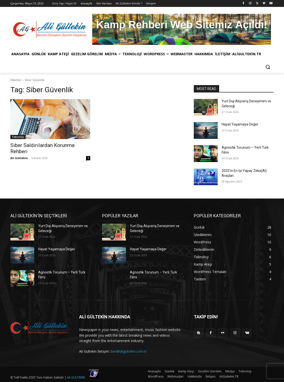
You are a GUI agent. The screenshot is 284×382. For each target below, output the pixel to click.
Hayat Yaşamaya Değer (240, 124)
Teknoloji (18, 137)
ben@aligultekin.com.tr (129, 351)
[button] (268, 67)
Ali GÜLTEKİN (76, 377)
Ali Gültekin (19, 158)
